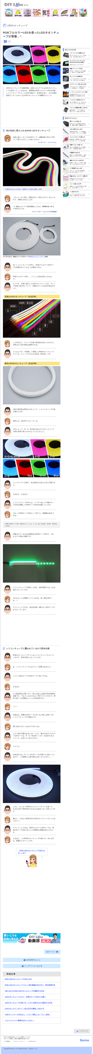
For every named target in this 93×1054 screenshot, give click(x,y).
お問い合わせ (32, 1041)
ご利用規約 (7, 1041)
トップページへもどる (31, 966)
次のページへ (51, 952)
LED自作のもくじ (31, 960)
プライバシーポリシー (19, 1041)
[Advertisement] (31, 112)
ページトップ (83, 1031)
